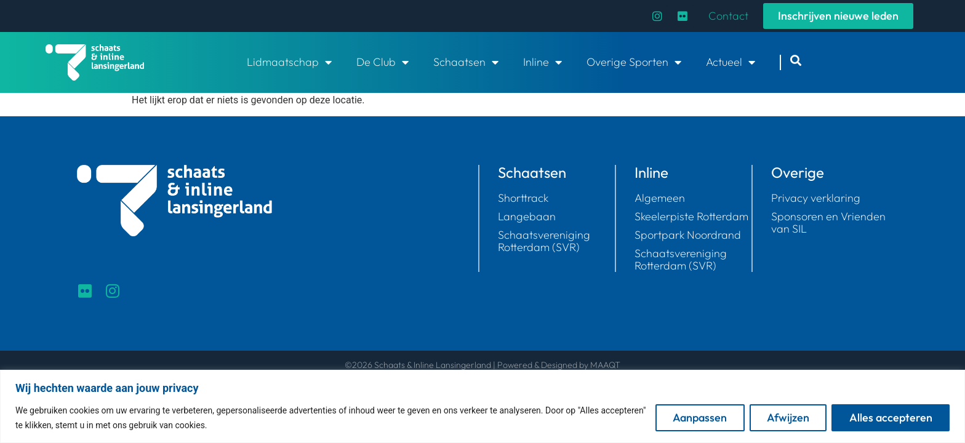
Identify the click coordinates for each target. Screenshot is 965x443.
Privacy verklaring (815, 198)
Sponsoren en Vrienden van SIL (828, 222)
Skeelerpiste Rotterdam (691, 216)
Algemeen (660, 198)
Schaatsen (466, 62)
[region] (482, 406)
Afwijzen (787, 417)
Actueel (730, 62)
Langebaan (527, 216)
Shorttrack (523, 198)
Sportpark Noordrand (688, 235)
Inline (542, 62)
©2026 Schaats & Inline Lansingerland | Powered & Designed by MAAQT (482, 364)
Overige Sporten (634, 62)
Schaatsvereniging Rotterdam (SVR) (544, 241)
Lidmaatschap (289, 62)
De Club (382, 62)
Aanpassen (698, 417)
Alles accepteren (890, 417)
